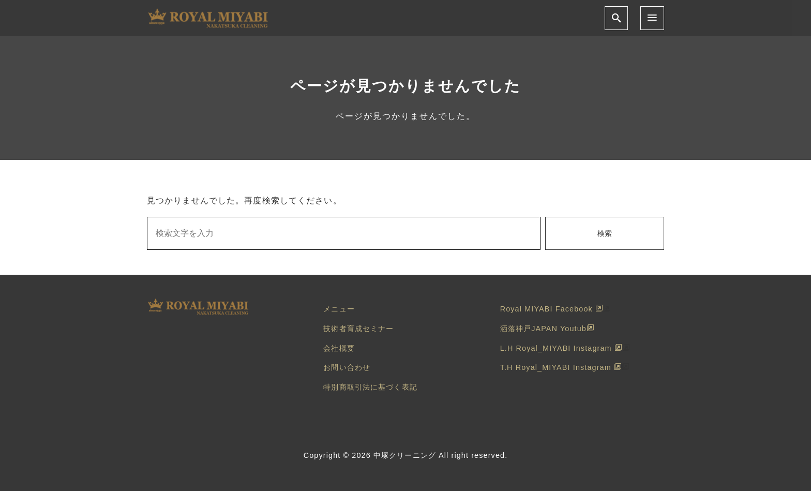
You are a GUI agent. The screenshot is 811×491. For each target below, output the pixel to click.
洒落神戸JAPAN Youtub (547, 328)
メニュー (338, 309)
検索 (604, 233)
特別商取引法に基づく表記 (370, 387)
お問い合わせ (346, 367)
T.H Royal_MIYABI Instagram (561, 367)
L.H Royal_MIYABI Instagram (561, 348)
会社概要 (338, 348)
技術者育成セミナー (358, 328)
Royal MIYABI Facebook (551, 309)
